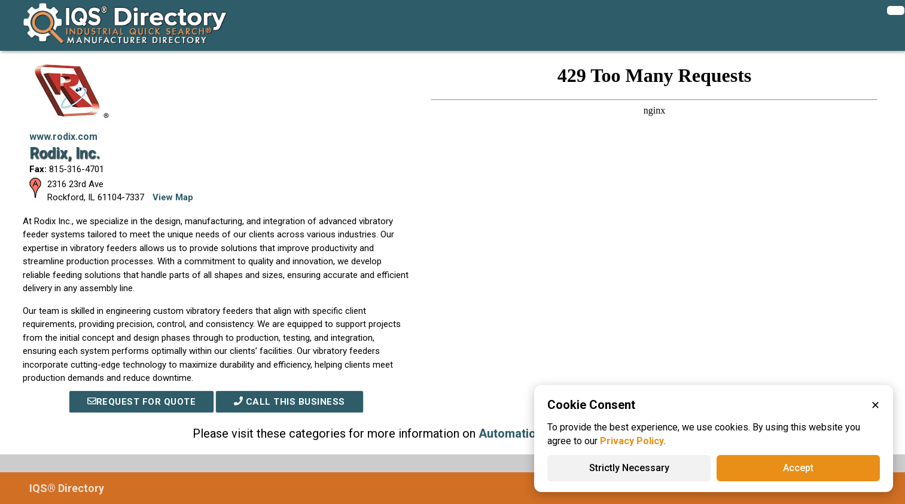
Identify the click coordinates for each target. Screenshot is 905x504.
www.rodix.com (63, 136)
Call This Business (289, 401)
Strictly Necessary (629, 468)
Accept (798, 468)
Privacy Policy (632, 441)
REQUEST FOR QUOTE (141, 401)
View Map (173, 197)
